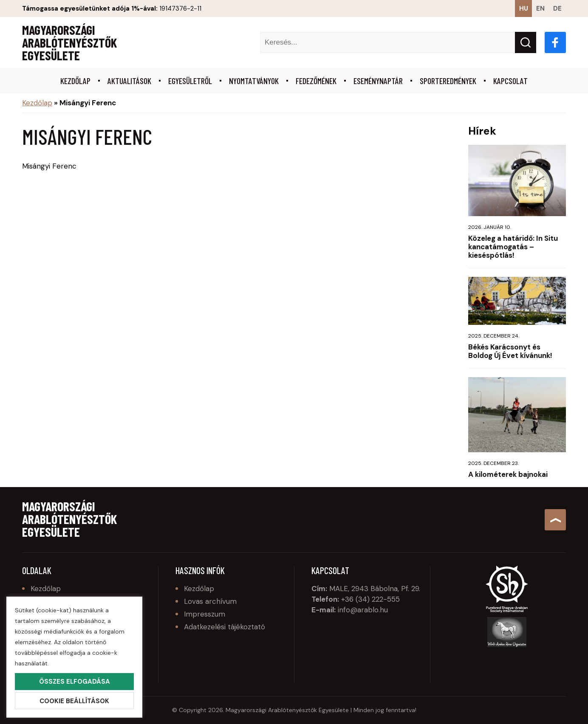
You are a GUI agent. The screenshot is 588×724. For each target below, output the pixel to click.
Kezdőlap (75, 81)
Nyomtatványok (254, 81)
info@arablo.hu (363, 609)
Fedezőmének (316, 81)
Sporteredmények (448, 81)
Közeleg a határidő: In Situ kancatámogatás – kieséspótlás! (513, 246)
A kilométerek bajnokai (508, 474)
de (557, 8)
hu (523, 8)
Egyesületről (190, 81)
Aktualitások (129, 81)
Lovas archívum (210, 601)
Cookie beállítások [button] (74, 701)
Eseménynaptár (378, 81)
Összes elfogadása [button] (74, 681)
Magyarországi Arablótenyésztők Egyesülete (69, 42)
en (540, 8)
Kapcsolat (510, 81)
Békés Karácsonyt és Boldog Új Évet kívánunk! (510, 351)
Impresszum (204, 614)
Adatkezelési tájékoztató (224, 626)
